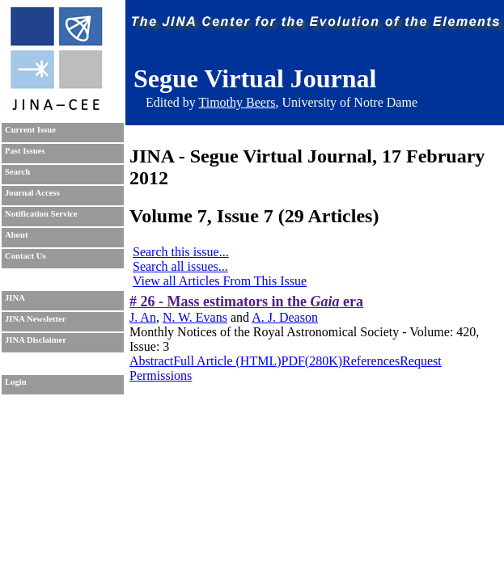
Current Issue (30, 129)
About (16, 234)
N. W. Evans (195, 317)
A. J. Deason (285, 317)
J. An (142, 317)
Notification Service (41, 213)
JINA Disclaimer (35, 339)
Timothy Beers (236, 102)
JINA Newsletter (35, 318)
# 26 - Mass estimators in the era (246, 301)
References (371, 361)
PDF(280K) (312, 361)
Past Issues (24, 150)
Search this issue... (181, 252)
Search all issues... (180, 266)
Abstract (151, 361)
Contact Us (25, 255)
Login (16, 381)
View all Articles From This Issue (220, 281)
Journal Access (32, 192)
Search (17, 171)
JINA (15, 297)
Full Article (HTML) (227, 361)
